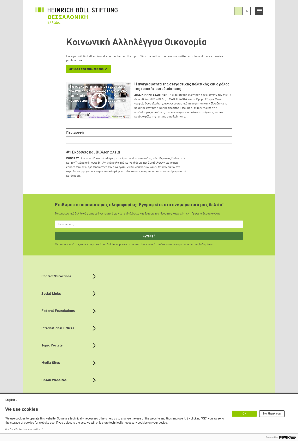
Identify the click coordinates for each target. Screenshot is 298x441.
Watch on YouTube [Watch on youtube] (77, 115)
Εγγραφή (149, 236)
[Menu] (259, 11)
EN (246, 11)
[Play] (100, 100)
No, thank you (272, 413)
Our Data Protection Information (22, 429)
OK (244, 413)
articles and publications (86, 69)
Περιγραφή (75, 132)
